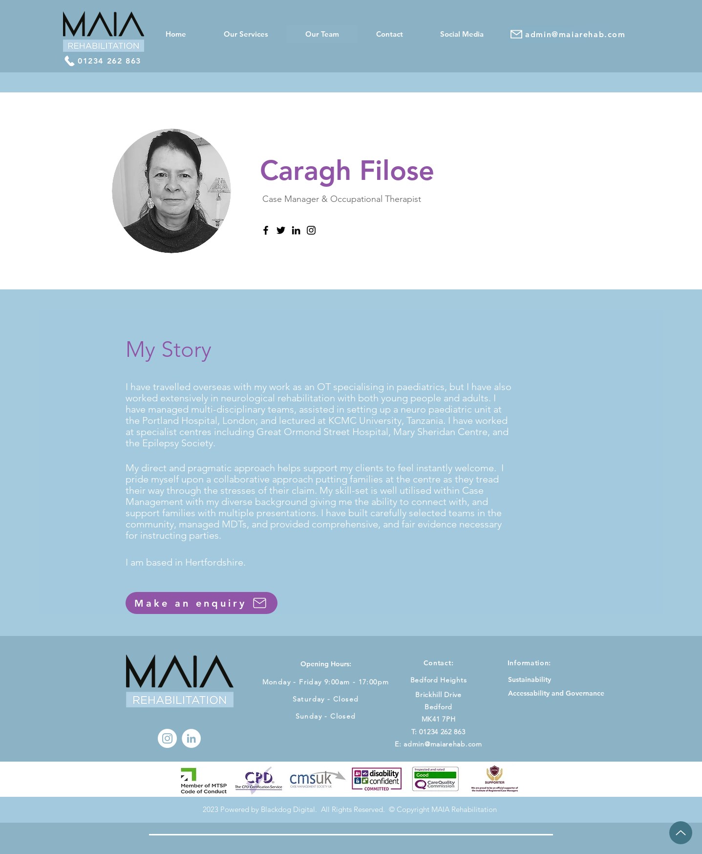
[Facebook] (266, 230)
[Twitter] (281, 230)
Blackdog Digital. (290, 809)
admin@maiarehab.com (443, 744)
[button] (246, 34)
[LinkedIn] (296, 230)
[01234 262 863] (102, 60)
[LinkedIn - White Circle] (191, 738)
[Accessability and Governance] (556, 693)
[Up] (680, 832)
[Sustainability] (529, 680)
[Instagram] (311, 230)
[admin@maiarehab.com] (568, 34)
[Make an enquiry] (201, 603)
